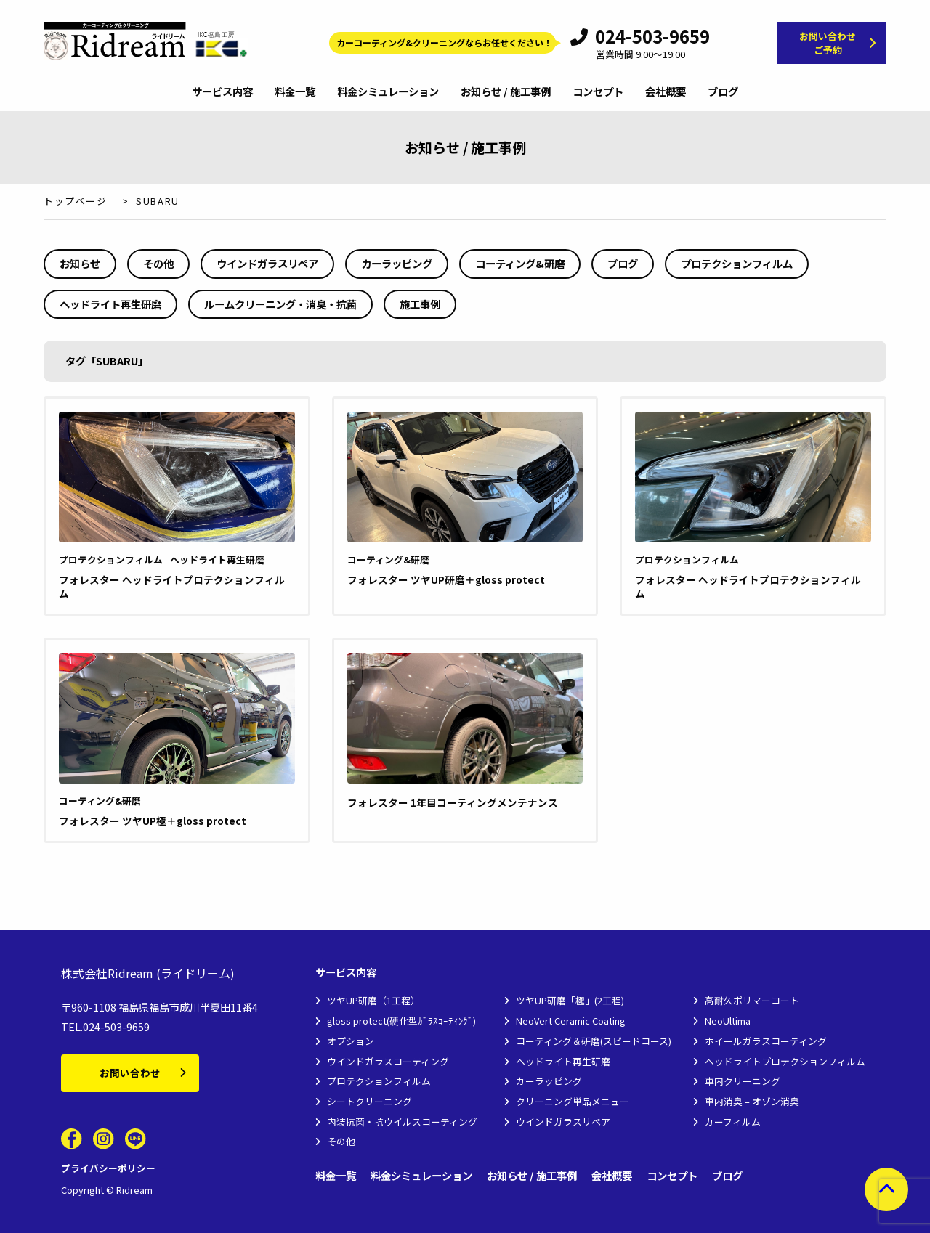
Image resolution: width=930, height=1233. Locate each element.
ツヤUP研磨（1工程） (373, 1000)
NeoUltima (728, 1021)
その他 (158, 263)
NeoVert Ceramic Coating (571, 1021)
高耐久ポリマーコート (752, 1000)
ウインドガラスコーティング (388, 1061)
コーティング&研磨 (520, 263)
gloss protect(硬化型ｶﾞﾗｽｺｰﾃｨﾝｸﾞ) (401, 1021)
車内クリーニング (742, 1081)
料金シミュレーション (388, 92)
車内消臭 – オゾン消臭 (752, 1101)
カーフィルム (733, 1121)
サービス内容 (222, 92)
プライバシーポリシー (108, 1168)
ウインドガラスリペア (267, 263)
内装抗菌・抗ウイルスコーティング (402, 1121)
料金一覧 (295, 92)
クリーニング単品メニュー (572, 1101)
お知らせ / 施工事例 (506, 92)
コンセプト (598, 92)
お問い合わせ (130, 1072)
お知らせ (80, 263)
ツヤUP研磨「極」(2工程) (570, 1000)
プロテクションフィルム (737, 263)
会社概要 (665, 92)
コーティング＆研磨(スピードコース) (593, 1041)
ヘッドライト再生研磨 (110, 304)
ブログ (723, 92)
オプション (350, 1041)
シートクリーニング (369, 1101)
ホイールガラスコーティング (766, 1041)
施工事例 (420, 304)
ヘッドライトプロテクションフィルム (785, 1061)
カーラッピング (396, 263)
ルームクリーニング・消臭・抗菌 (280, 304)
